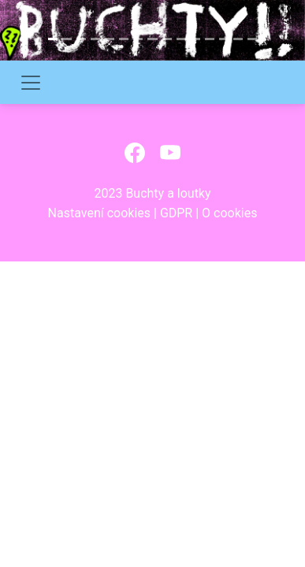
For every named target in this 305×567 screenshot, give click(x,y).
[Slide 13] (224, 39)
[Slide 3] (81, 39)
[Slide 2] (67, 39)
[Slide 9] (167, 39)
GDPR (176, 213)
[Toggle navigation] (30, 83)
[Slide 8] (152, 39)
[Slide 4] (95, 39)
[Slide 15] (252, 39)
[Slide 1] (53, 39)
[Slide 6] (123, 39)
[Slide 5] (109, 39)
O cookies (229, 213)
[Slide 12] (209, 39)
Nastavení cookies (99, 213)
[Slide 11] (195, 39)
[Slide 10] (181, 39)
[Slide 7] (138, 39)
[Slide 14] (238, 39)
